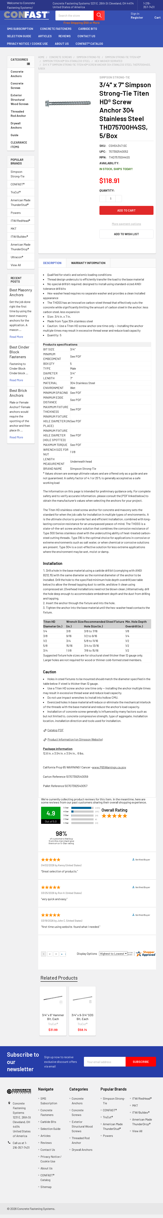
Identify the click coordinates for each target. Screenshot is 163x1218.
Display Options (87, 957)
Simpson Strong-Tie (17, 177)
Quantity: (107, 194)
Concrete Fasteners (55, 32)
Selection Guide (19, 39)
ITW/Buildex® (19, 240)
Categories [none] (19, 63)
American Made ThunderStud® (20, 206)
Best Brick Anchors (18, 396)
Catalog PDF (55, 733)
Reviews (65, 39)
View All (16, 268)
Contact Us (88, 39)
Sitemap (46, 1190)
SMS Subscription (20, 32)
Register (132, 20)
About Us (62, 47)
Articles (45, 39)
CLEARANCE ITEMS (19, 148)
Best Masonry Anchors (20, 295)
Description (52, 266)
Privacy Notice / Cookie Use (27, 47)
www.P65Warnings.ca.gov (109, 770)
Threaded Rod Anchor (21, 117)
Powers (16, 216)
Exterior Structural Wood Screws (21, 103)
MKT (13, 232)
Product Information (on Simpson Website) (75, 743)
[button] (126, 237)
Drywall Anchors (16, 129)
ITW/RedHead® (20, 224)
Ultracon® (17, 260)
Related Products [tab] (59, 981)
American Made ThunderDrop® (20, 250)
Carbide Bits (87, 32)
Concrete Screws (21, 89)
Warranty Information (88, 266)
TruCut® (16, 195)
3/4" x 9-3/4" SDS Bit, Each (82, 1020)
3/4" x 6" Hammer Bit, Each (53, 1020)
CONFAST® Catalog (89, 47)
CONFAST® (17, 187)
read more (16, 340)
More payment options (126, 227)
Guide (14, 138)
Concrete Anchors (21, 77)
